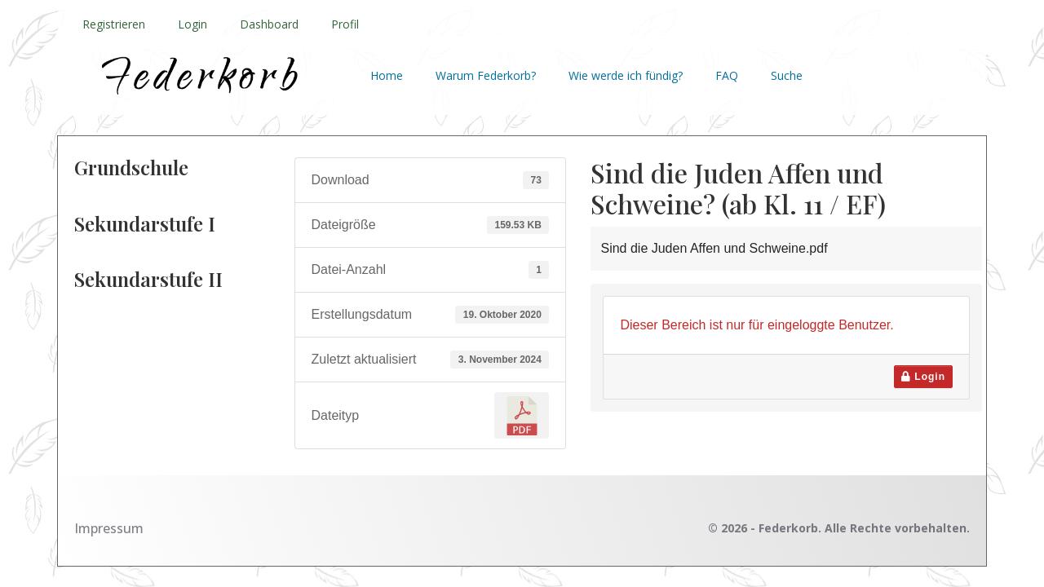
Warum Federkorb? (486, 75)
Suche (787, 75)
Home (386, 75)
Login (192, 24)
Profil (345, 24)
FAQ (726, 75)
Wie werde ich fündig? (625, 75)
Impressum (109, 528)
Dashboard (269, 24)
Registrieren (113, 24)
